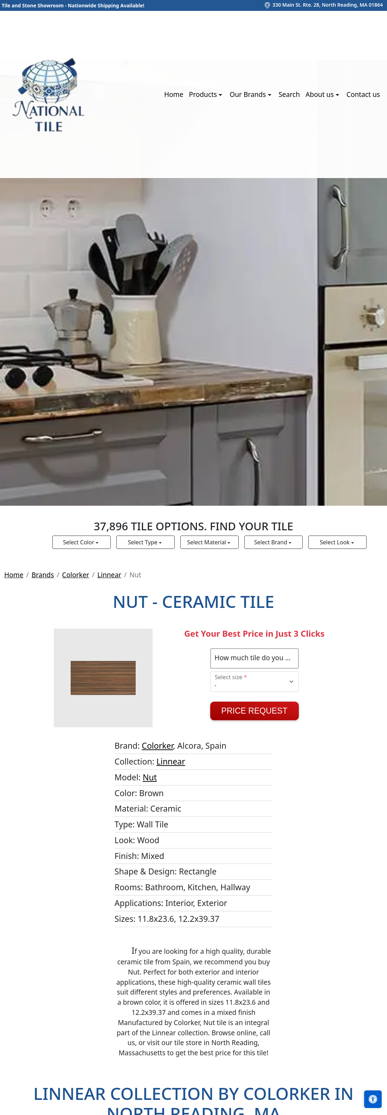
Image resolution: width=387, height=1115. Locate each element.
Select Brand (271, 542)
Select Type (143, 542)
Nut (150, 777)
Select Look (335, 542)
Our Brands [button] (248, 94)
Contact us (363, 94)
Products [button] (204, 94)
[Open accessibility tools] (373, 1099)
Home (173, 94)
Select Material (207, 542)
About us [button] (320, 94)
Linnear (109, 574)
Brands (43, 574)
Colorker (75, 574)
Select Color (79, 542)
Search (289, 94)
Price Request (254, 710)
